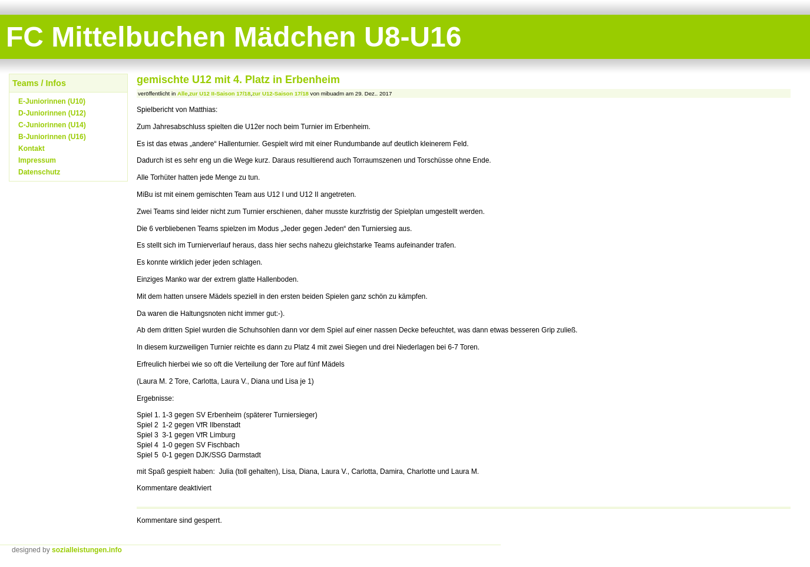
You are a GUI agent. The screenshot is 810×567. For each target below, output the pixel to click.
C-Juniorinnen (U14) (52, 125)
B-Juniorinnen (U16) (52, 137)
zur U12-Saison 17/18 (280, 93)
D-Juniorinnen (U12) (52, 113)
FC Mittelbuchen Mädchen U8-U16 (233, 36)
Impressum (37, 160)
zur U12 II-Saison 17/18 (219, 93)
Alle (182, 93)
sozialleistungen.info (87, 550)
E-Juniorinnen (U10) (51, 101)
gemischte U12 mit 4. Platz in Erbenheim (238, 79)
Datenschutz (39, 172)
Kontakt (31, 148)
